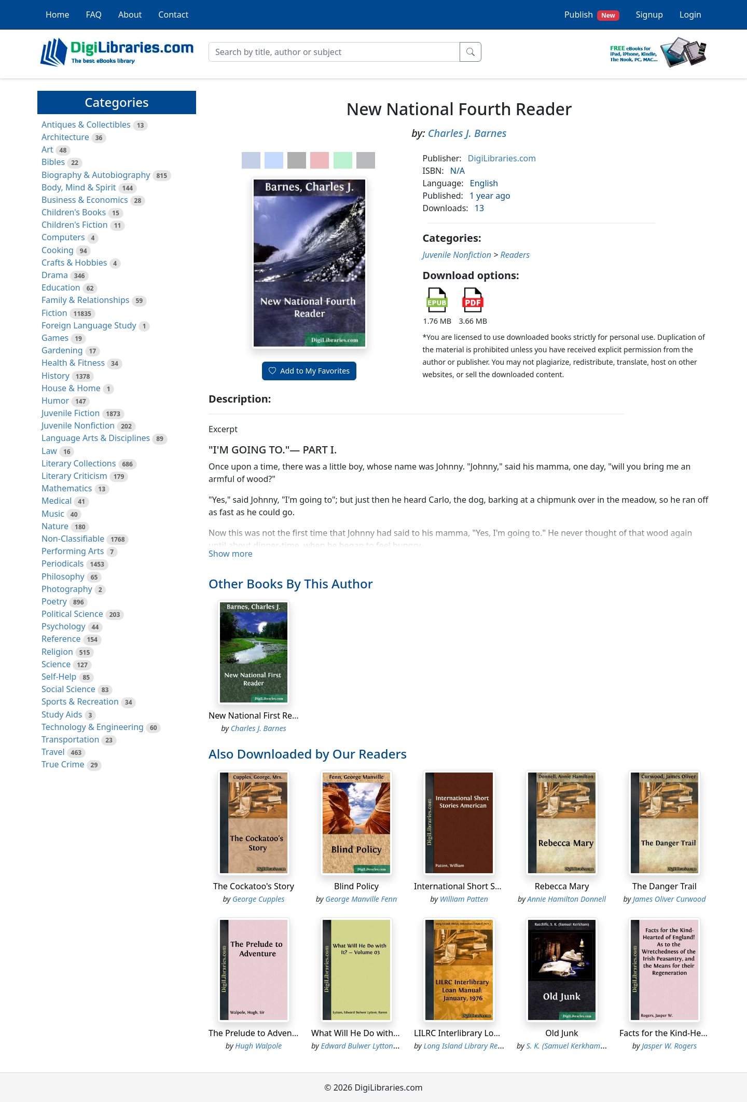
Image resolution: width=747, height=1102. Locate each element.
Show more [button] (231, 553)
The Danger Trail (664, 886)
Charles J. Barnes (467, 133)
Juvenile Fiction (71, 413)
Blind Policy (356, 886)
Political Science (72, 613)
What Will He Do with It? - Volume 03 (382, 1033)
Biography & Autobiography (96, 175)
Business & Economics (85, 199)
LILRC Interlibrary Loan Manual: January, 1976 (503, 1033)
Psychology (64, 626)
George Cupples (258, 899)
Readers (515, 254)
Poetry (54, 601)
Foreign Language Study (89, 325)
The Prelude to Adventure (258, 1033)
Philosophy (63, 576)
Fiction (54, 313)
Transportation (70, 739)
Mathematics (67, 488)
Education (61, 287)
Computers (63, 237)
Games (55, 337)
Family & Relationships (85, 300)
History (56, 375)
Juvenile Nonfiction (78, 425)
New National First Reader (259, 715)
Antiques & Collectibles (86, 124)
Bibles (53, 162)
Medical (57, 500)
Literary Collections (79, 463)
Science (56, 664)
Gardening (62, 350)
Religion (57, 651)
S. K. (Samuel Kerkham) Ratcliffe (579, 1046)
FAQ (94, 14)
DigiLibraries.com (502, 158)
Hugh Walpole (258, 1046)
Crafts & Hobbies (74, 262)
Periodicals (63, 563)
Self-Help (59, 676)
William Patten (464, 899)
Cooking (58, 250)
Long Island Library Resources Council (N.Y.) (496, 1046)
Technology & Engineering (93, 727)
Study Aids (62, 714)
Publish (591, 15)
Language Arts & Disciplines (96, 438)
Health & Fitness (73, 362)
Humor (55, 400)
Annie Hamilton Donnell (567, 899)
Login (690, 14)
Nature (55, 526)
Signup (649, 14)
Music (53, 513)
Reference (61, 638)
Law (49, 451)
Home (58, 14)
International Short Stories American (485, 886)
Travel (53, 751)
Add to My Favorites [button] (309, 371)
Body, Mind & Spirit (79, 187)
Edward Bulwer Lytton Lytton (368, 1046)
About (130, 14)
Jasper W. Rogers (669, 1046)
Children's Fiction (75, 224)
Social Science (68, 689)
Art (47, 149)
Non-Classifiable (73, 538)
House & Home (71, 388)
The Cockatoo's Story (253, 886)
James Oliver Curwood (669, 899)
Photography (67, 589)
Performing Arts (73, 551)
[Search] (334, 52)
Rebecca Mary (562, 886)
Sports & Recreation (80, 701)
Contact (173, 14)
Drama (55, 275)
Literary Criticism (74, 475)
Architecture (65, 137)
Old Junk (561, 1033)
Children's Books (74, 212)
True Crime (63, 764)
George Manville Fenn (361, 899)
